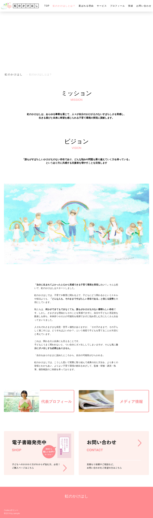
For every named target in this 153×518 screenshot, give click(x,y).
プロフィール (117, 6)
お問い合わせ (143, 6)
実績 (130, 6)
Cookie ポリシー (11, 510)
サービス (102, 6)
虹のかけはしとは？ (64, 6)
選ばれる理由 (86, 6)
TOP (47, 6)
